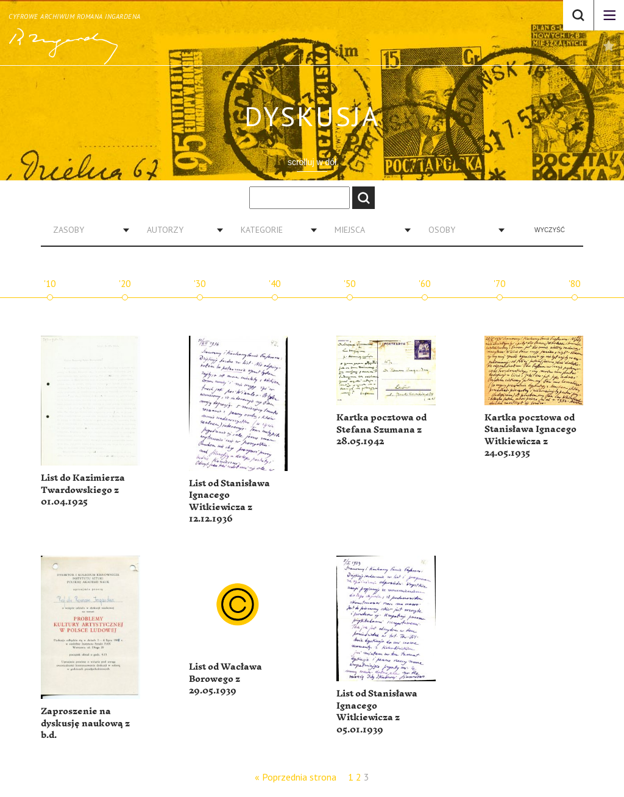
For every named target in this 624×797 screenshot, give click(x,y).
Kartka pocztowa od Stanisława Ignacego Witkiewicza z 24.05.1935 (530, 435)
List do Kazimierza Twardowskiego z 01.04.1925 (83, 489)
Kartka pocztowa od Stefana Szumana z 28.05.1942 (381, 429)
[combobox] (86, 229)
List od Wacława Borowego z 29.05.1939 (225, 678)
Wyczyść (549, 230)
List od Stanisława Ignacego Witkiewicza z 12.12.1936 (229, 501)
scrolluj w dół (312, 162)
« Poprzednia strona (295, 777)
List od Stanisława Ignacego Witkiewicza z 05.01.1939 (376, 711)
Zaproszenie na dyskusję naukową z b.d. (85, 723)
